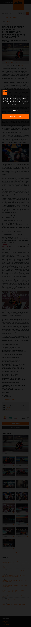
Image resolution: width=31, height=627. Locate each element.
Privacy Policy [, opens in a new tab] (14, 104)
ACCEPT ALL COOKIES (15, 116)
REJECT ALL (15, 110)
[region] (15, 107)
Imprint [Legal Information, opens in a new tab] (18, 104)
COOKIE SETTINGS (15, 122)
